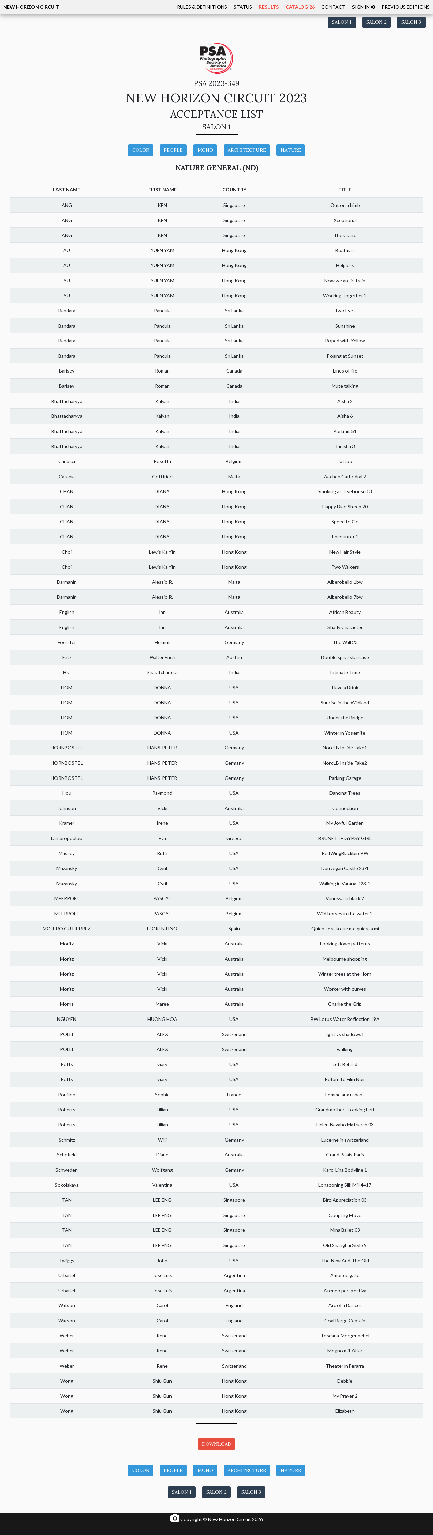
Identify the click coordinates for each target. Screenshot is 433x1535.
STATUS (243, 7)
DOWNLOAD (216, 1444)
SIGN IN (363, 7)
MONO (205, 150)
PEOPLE (173, 150)
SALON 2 (376, 22)
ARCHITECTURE (247, 150)
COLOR (140, 150)
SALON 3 (411, 22)
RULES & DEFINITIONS (202, 7)
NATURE (291, 150)
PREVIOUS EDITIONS (406, 7)
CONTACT (333, 7)
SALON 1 (341, 22)
